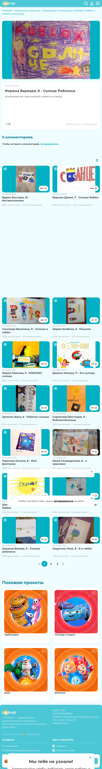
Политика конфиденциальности (21, 750)
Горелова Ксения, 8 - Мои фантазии (19, 462)
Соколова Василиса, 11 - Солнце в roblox (25, 331)
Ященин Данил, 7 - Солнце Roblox (75, 197)
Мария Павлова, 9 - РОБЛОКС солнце (22, 375)
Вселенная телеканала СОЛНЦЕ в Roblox (69, 10)
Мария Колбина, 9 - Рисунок (71, 329)
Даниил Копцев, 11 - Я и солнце (73, 373)
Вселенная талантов (27, 10)
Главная (7, 10)
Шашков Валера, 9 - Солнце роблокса (21, 550)
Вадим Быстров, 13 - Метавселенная (15, 199)
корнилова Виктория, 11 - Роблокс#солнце (69, 418)
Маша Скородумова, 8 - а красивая (69, 462)
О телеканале (10, 746)
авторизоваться (63, 501)
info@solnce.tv (60, 723)
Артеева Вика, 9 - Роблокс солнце (25, 416)
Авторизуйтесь (49, 144)
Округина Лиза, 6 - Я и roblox (72, 548)
